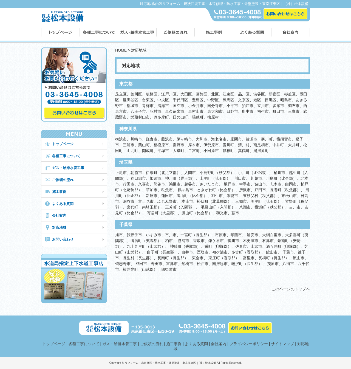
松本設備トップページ (60, 32)
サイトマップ (282, 344)
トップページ (62, 144)
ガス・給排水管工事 (68, 168)
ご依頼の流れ (175, 32)
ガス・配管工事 (137, 32)
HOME (121, 50)
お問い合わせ (62, 239)
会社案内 (290, 32)
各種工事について (99, 32)
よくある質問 (252, 32)
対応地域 (59, 228)
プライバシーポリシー (249, 344)
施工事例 (213, 32)
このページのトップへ (290, 289)
